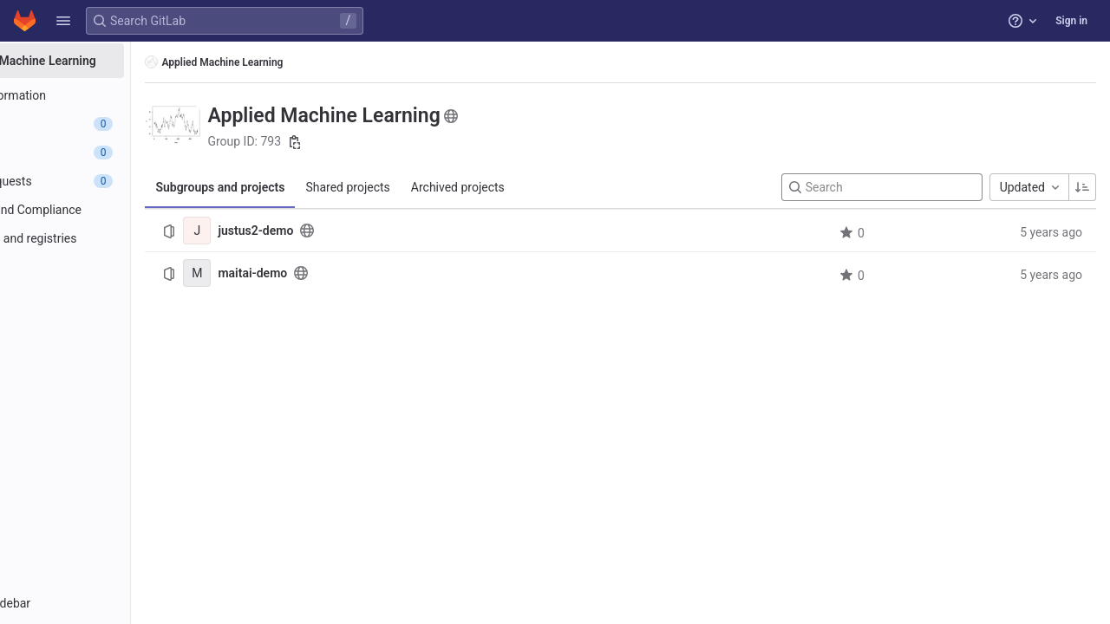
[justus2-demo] (288, 230)
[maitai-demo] (288, 273)
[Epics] (110, 124)
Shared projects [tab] (438, 187)
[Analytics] (110, 267)
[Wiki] (110, 295)
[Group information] (110, 95)
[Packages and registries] (110, 238)
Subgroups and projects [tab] (310, 187)
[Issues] (110, 152)
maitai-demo (343, 273)
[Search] (882, 187)
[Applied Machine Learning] (111, 60)
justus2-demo (346, 230)
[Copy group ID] (385, 142)
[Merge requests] (110, 181)
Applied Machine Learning (305, 61)
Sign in (1071, 21)
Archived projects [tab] (548, 187)
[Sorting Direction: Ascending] (1082, 187)
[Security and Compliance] (110, 210)
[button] (63, 21)
